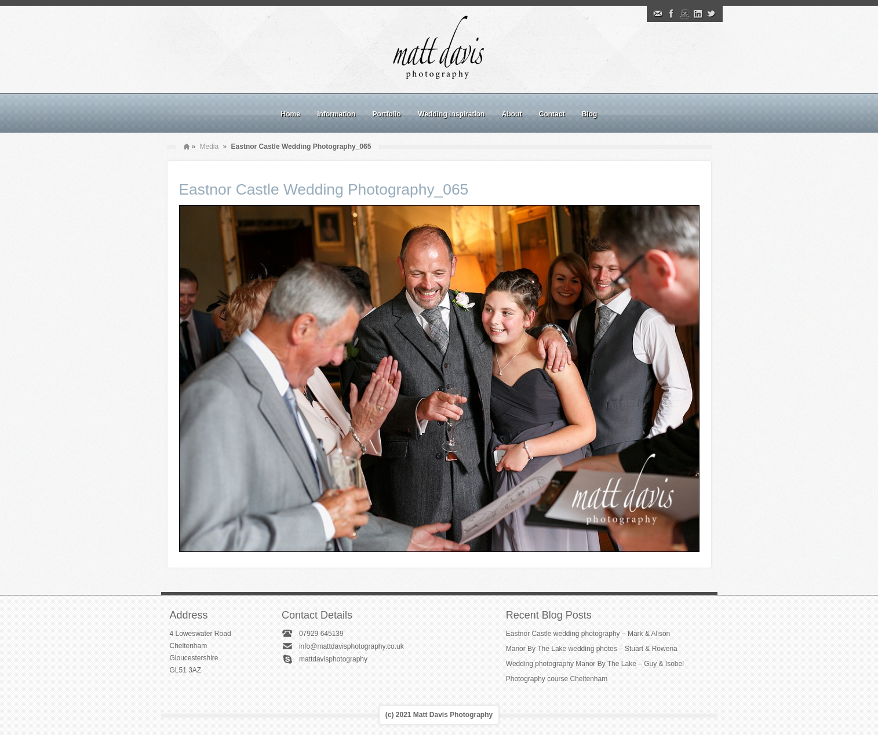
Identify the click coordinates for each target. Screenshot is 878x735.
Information (336, 114)
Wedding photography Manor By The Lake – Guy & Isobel (595, 664)
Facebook (671, 14)
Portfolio (387, 114)
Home (290, 114)
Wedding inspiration (451, 114)
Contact (552, 114)
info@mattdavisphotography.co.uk (351, 646)
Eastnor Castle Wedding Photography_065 (324, 189)
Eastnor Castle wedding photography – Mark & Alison (588, 634)
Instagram (684, 14)
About (512, 114)
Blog (590, 114)
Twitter (711, 14)
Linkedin (698, 14)
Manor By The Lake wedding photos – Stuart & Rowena (591, 649)
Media (209, 146)
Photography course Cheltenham (556, 679)
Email (658, 14)
